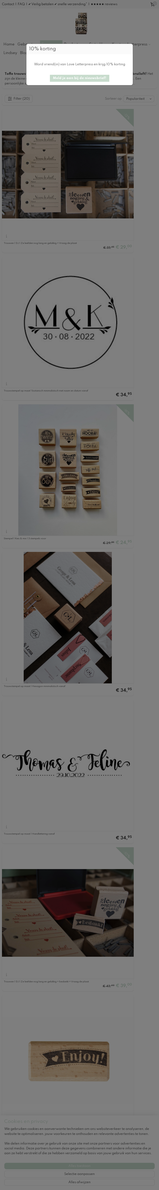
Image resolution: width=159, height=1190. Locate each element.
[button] (79, 78)
